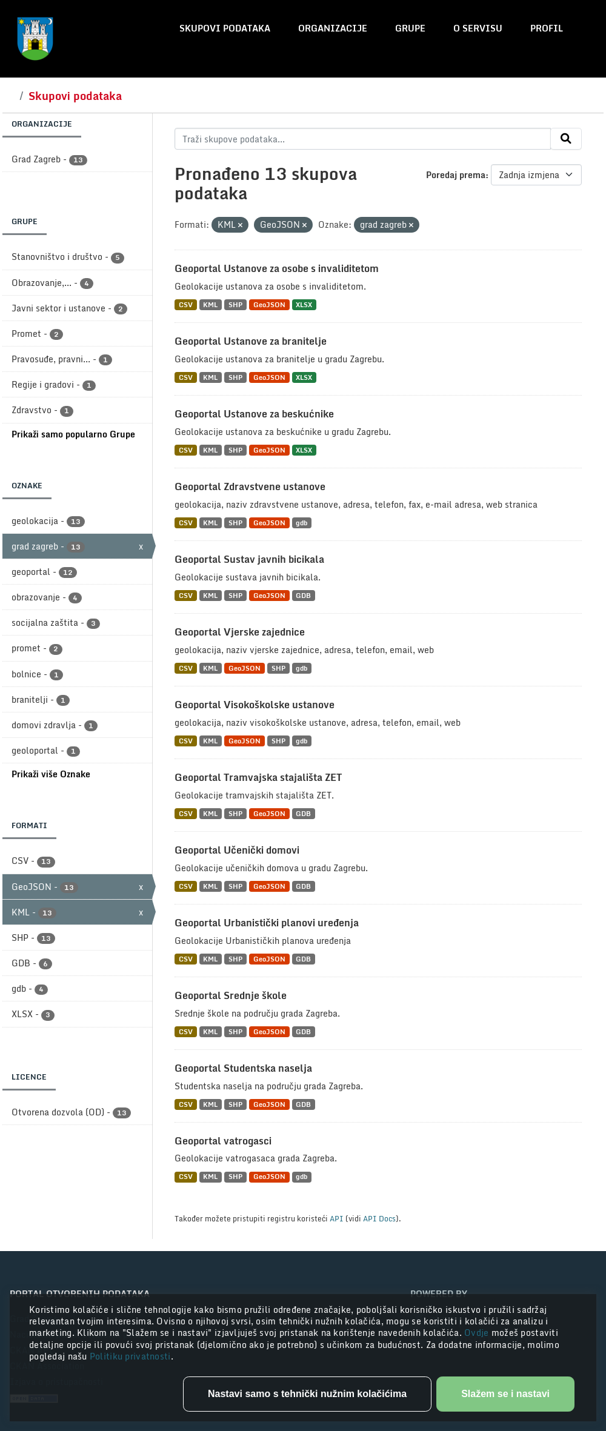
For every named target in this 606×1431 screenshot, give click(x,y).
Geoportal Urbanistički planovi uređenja (267, 923)
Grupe (410, 28)
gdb (301, 522)
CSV (186, 304)
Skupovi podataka (224, 28)
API (337, 1218)
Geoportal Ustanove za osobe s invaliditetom (277, 268)
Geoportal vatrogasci (223, 1141)
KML (210, 304)
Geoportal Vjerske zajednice (240, 632)
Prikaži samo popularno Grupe (73, 434)
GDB (303, 595)
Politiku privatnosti (130, 1356)
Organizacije (332, 28)
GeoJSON (269, 304)
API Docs (379, 1218)
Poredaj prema (455, 175)
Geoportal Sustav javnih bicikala (249, 559)
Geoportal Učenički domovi (237, 850)
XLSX (304, 304)
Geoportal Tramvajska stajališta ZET (258, 777)
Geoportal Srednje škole (231, 995)
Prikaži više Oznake (51, 774)
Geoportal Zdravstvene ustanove (250, 486)
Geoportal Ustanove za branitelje (251, 341)
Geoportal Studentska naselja (243, 1068)
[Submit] (566, 139)
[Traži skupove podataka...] (363, 139)
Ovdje (477, 1333)
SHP (235, 304)
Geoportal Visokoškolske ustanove (255, 704)
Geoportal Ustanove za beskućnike (254, 414)
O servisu (477, 28)
